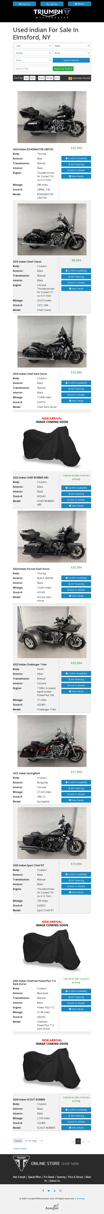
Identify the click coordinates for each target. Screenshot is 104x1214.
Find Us (24, 4)
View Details (76, 176)
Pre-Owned (49, 1177)
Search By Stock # (63, 68)
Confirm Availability (76, 158)
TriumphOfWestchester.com (40, 1198)
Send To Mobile (76, 170)
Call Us (52, 4)
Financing (61, 1177)
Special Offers (34, 1177)
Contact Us (54, 1181)
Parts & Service (75, 1177)
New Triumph (19, 1177)
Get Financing (76, 164)
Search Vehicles (71, 60)
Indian (20, 1148)
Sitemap (81, 1198)
